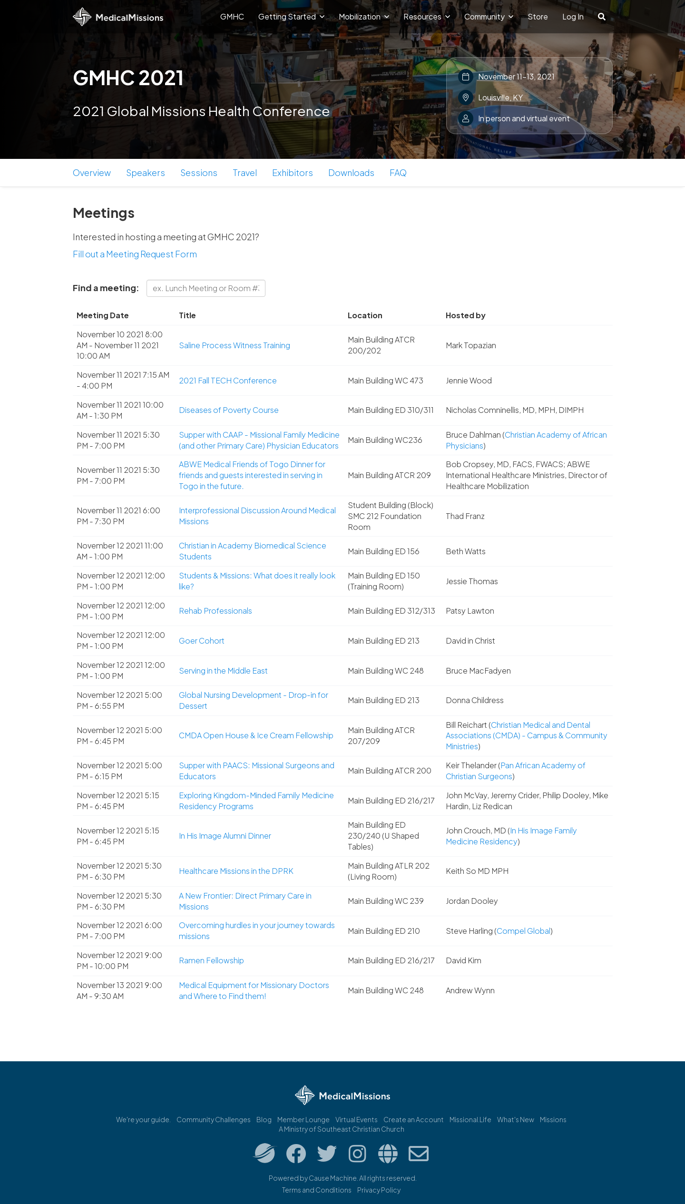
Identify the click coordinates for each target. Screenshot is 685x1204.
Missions (553, 1119)
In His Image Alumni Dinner (225, 836)
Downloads (351, 172)
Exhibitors (292, 172)
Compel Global (523, 931)
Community (488, 16)
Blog (264, 1119)
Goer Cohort (202, 641)
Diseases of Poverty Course (229, 410)
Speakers (145, 172)
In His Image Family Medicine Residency (511, 835)
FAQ (398, 172)
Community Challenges (213, 1119)
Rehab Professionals (215, 611)
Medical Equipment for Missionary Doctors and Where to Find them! (254, 990)
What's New (515, 1119)
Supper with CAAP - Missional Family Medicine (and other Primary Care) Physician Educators (259, 440)
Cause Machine (333, 1178)
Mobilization (364, 16)
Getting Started (291, 16)
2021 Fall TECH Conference (228, 380)
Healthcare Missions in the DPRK (236, 871)
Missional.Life (470, 1119)
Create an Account (413, 1119)
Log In (573, 16)
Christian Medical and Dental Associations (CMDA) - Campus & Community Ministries (526, 736)
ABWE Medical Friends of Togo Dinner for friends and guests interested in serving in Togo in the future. (252, 475)
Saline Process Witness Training (234, 345)
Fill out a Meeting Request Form (135, 253)
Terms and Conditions (317, 1189)
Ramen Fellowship (211, 960)
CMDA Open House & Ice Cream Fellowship (256, 735)
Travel (245, 172)
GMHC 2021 (128, 77)
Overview (92, 172)
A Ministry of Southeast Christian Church (341, 1129)
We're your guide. (143, 1119)
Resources (426, 16)
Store (538, 16)
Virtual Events (356, 1119)
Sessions (198, 172)
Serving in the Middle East (223, 670)
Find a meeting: (106, 287)
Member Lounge (303, 1119)
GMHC (232, 16)
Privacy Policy (379, 1189)
